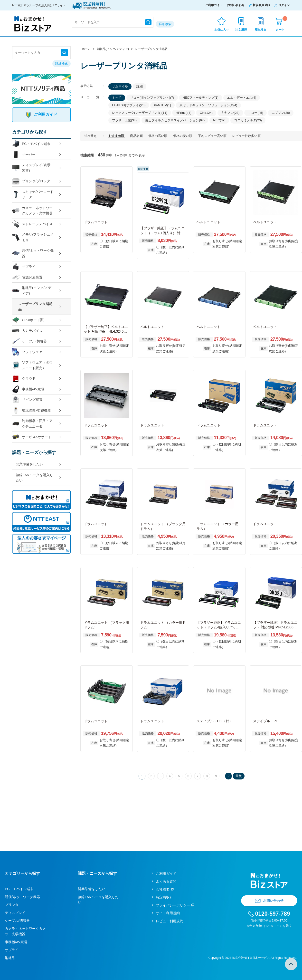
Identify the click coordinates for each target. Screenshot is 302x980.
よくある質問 (166, 881)
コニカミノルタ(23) (248, 120)
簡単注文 (260, 29)
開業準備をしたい (29, 464)
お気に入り (221, 29)
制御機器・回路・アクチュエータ (32, 424)
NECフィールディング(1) (200, 97)
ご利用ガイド (214, 5)
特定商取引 (164, 897)
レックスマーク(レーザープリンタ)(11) (139, 113)
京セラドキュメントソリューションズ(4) (208, 105)
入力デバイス (27, 331)
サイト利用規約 (168, 913)
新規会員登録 (261, 5)
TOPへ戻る (291, 964)
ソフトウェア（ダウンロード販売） (32, 365)
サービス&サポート (31, 437)
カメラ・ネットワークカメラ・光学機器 (32, 211)
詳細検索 (165, 24)
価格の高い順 (158, 136)
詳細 (139, 86)
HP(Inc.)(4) (183, 113)
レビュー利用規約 (169, 921)
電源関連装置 (27, 277)
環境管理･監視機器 (31, 410)
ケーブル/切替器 (29, 341)
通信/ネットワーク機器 (33, 253)
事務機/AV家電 (28, 389)
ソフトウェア (27, 352)
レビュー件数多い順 (246, 136)
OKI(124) (206, 113)
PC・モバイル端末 (31, 144)
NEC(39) (219, 120)
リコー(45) (255, 113)
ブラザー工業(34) (124, 120)
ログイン (284, 5)
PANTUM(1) (162, 105)
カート (281, 23)
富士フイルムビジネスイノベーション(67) (175, 120)
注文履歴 (241, 29)
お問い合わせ (236, 5)
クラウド (24, 378)
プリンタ (12, 905)
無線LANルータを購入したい (34, 477)
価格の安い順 (183, 136)
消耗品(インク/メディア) (31, 290)
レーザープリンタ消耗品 (35, 306)
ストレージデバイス (32, 224)
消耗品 (10, 958)
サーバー (24, 154)
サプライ (24, 266)
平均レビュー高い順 (212, 136)
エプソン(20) (281, 113)
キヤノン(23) (230, 113)
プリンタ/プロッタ (31, 181)
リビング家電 (27, 399)
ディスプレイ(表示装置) (31, 168)
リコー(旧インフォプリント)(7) (152, 97)
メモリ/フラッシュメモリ (33, 237)
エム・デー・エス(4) (241, 97)
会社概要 (163, 889)
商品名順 (137, 136)
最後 (239, 776)
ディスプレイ (15, 913)
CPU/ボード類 (28, 320)
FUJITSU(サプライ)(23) (128, 105)
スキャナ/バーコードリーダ (33, 194)
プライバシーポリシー (173, 905)
